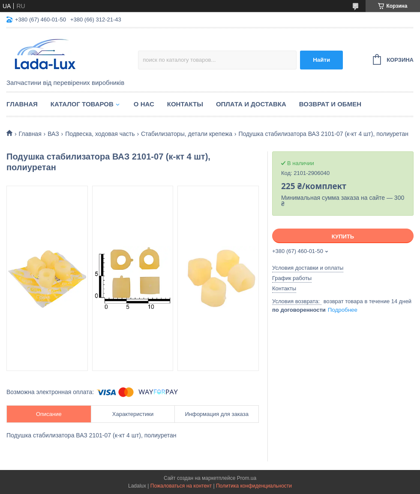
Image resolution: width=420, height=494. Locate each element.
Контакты (185, 104)
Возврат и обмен (330, 104)
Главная (22, 104)
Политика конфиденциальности (254, 486)
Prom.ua (246, 478)
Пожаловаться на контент (181, 486)
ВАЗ (53, 133)
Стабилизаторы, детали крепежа (186, 133)
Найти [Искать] (321, 60)
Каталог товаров (82, 104)
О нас (144, 104)
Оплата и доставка (251, 104)
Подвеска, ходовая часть (100, 133)
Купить (343, 236)
